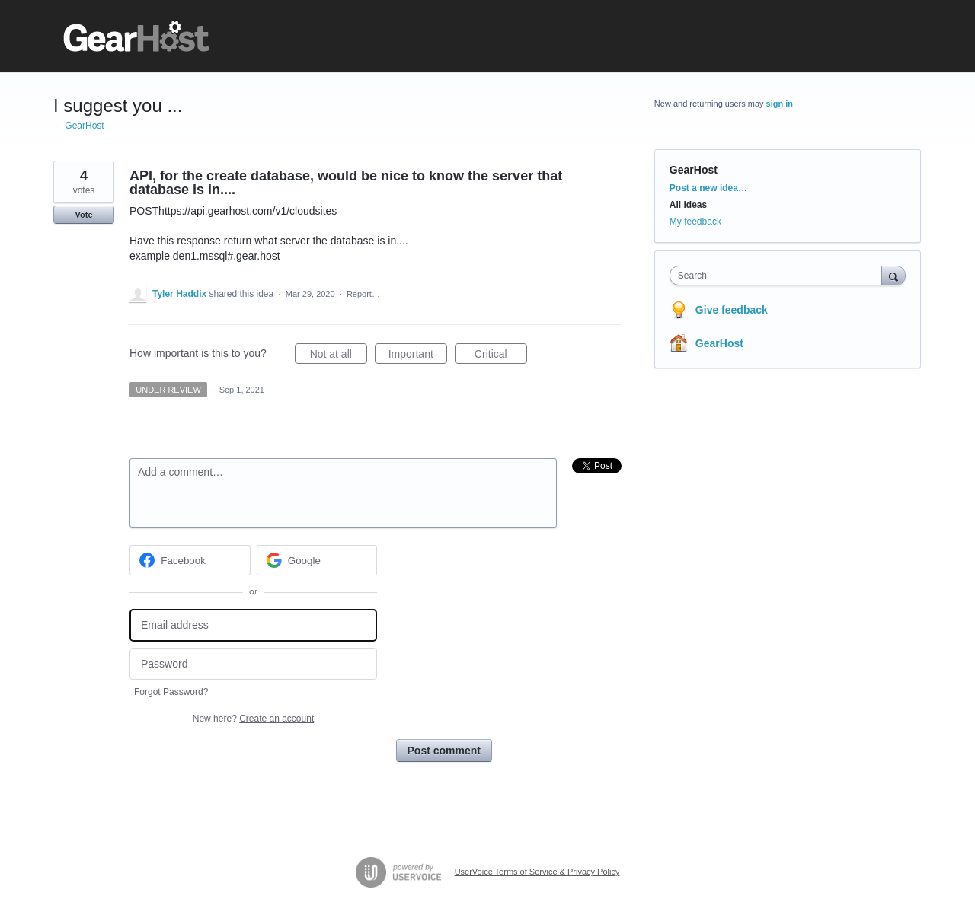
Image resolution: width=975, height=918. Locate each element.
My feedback (695, 221)
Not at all (338, 356)
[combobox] (779, 275)
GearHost (694, 170)
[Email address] (253, 625)
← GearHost (78, 125)
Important (417, 356)
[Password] (253, 664)
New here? (253, 718)
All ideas (688, 204)
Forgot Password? (171, 692)
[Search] (893, 275)
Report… (363, 293)
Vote (83, 214)
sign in (779, 103)
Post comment (444, 750)
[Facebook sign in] (190, 560)
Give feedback (731, 310)
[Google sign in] (317, 560)
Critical (501, 356)
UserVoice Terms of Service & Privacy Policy (537, 871)
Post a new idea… (708, 188)
